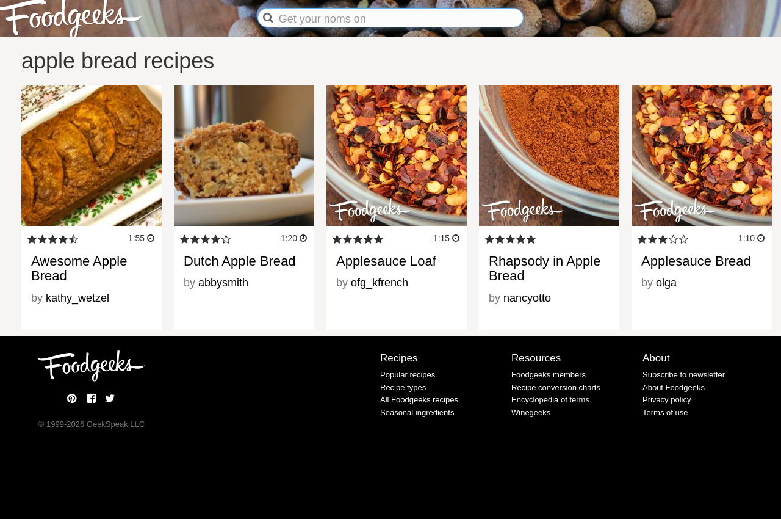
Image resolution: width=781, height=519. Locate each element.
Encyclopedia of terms (550, 399)
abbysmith (223, 283)
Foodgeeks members (548, 374)
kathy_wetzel (77, 298)
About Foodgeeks (673, 387)
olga (666, 283)
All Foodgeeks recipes (419, 399)
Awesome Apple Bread (79, 268)
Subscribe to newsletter (683, 374)
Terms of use (665, 412)
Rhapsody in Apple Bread (544, 268)
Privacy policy (666, 399)
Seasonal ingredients (417, 412)
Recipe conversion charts (555, 387)
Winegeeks (530, 412)
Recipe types (403, 387)
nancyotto (527, 298)
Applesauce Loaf (386, 261)
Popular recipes (407, 374)
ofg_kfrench (379, 283)
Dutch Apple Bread (239, 261)
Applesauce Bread (696, 261)
